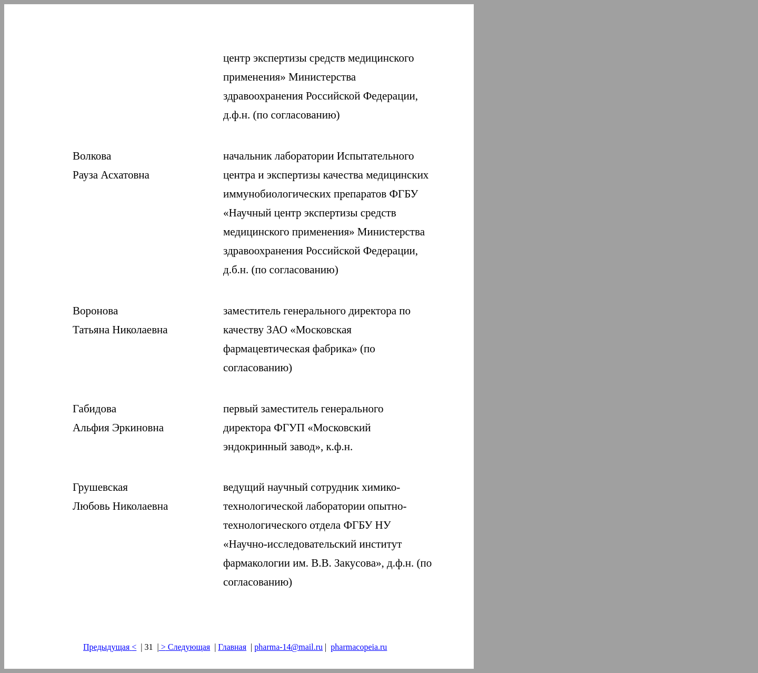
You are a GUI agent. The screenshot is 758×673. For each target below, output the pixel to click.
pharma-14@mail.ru (288, 646)
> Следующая (184, 646)
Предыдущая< (109, 646)
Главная (232, 646)
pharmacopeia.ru (359, 646)
